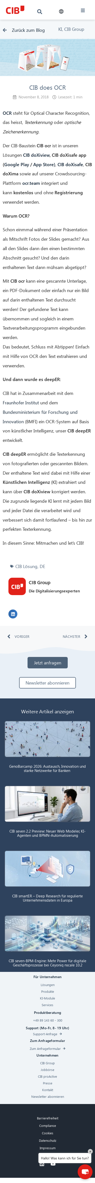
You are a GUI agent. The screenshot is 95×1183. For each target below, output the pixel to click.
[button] (61, 11)
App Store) (44, 164)
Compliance (47, 1125)
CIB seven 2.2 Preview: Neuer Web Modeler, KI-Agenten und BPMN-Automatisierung (47, 833)
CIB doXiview (36, 155)
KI (60, 29)
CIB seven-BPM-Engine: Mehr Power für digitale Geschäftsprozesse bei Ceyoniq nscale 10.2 (47, 962)
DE (42, 566)
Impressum (48, 1148)
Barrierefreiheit (47, 1118)
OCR (7, 113)
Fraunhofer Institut (21, 402)
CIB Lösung (26, 566)
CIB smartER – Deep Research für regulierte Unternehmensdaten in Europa (47, 898)
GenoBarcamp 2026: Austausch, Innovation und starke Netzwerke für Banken (47, 768)
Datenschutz (47, 1140)
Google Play (16, 164)
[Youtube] (53, 1163)
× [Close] (90, 1151)
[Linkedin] (41, 1163)
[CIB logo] (15, 9)
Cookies (47, 1133)
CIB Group (74, 29)
